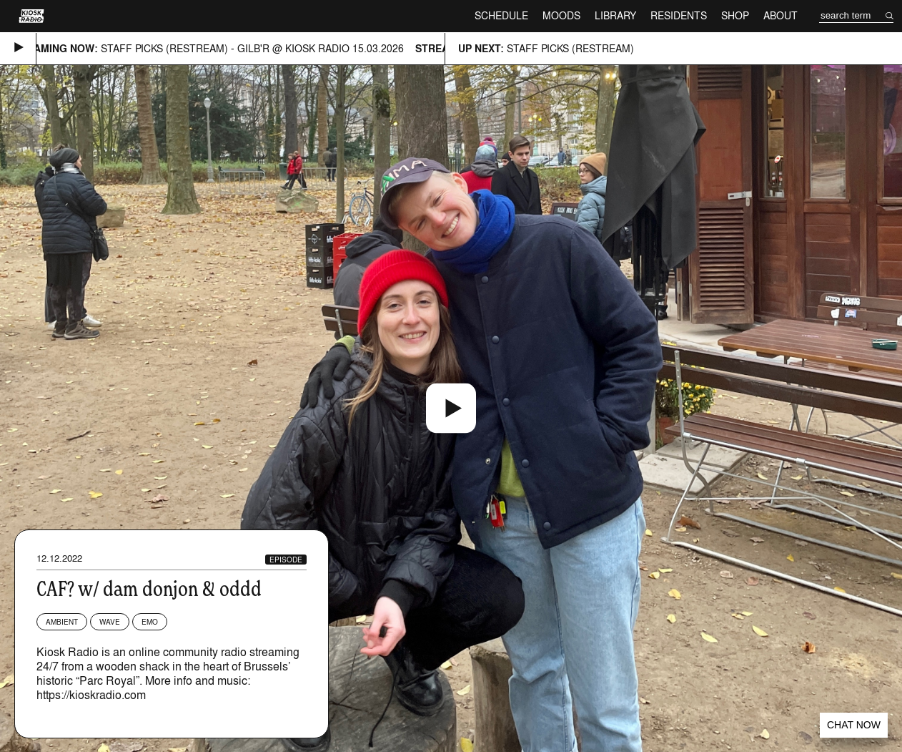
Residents (678, 15)
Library (615, 15)
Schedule (501, 15)
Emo (150, 622)
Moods (561, 15)
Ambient (62, 622)
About (780, 15)
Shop (735, 15)
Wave (109, 622)
